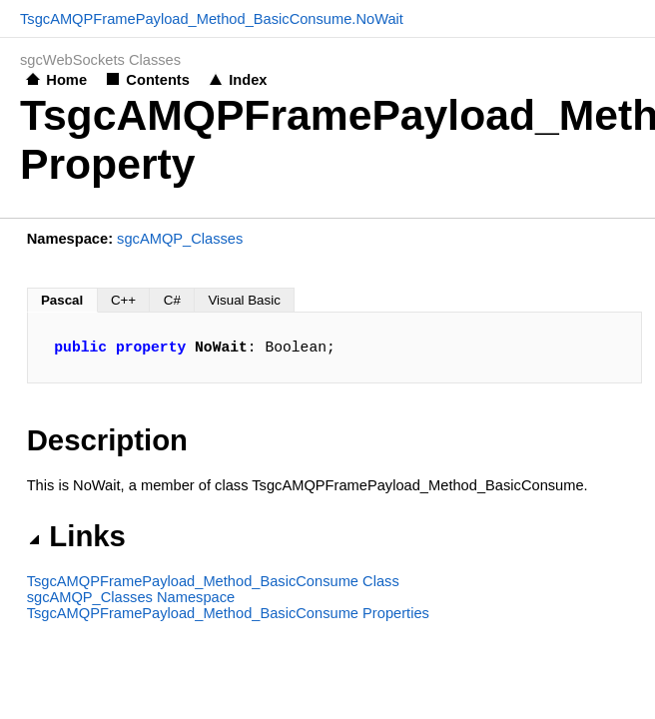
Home (66, 80)
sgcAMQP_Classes (180, 239)
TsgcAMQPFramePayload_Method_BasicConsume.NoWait (211, 19)
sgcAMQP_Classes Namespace (131, 597)
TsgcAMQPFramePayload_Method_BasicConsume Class (213, 581)
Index (248, 80)
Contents (158, 80)
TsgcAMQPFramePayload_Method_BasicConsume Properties (228, 613)
